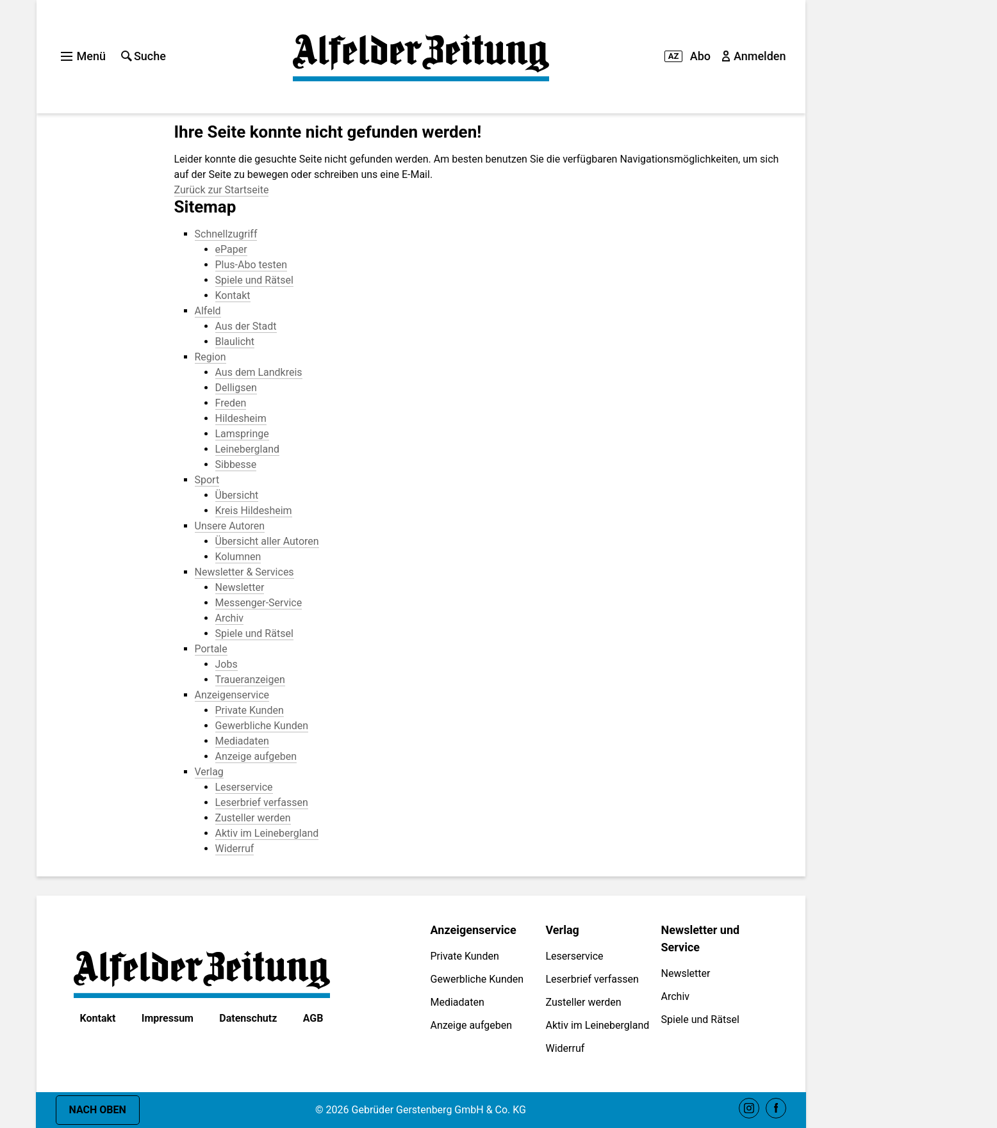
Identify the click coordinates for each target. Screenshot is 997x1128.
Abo (687, 56)
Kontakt (98, 1018)
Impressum (168, 1018)
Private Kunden (465, 956)
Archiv (675, 996)
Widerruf (565, 1048)
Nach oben (97, 1110)
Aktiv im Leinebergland (598, 1025)
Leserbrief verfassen (592, 979)
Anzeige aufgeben (472, 1025)
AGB (313, 1018)
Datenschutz (248, 1018)
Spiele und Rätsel (700, 1019)
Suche (143, 56)
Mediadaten (457, 1002)
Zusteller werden (584, 1002)
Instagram (749, 1108)
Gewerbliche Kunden (477, 979)
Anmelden (754, 56)
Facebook (776, 1108)
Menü (83, 56)
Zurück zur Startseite (221, 190)
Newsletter (686, 973)
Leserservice (575, 956)
